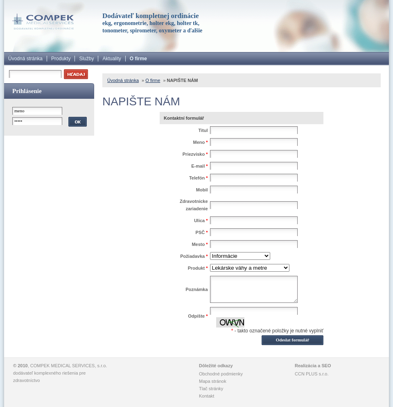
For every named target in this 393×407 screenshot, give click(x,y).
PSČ (202, 232)
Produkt (198, 268)
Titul (203, 130)
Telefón (198, 177)
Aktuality (111, 58)
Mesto (200, 244)
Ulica (201, 220)
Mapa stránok (212, 381)
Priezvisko (195, 154)
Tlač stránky (211, 388)
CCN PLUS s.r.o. (312, 373)
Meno (200, 142)
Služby (86, 58)
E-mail (199, 166)
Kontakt (206, 395)
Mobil (202, 189)
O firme (138, 58)
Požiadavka (194, 256)
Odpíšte (198, 316)
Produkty (60, 58)
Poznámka (196, 289)
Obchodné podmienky (221, 373)
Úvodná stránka (25, 58)
